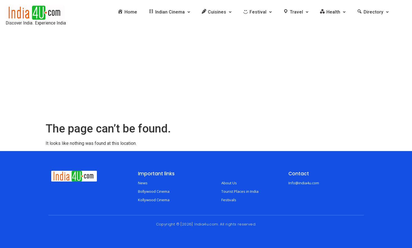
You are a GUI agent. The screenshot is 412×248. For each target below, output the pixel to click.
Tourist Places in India (240, 191)
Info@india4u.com (303, 182)
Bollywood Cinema (154, 191)
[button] (169, 12)
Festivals (228, 199)
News (143, 182)
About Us (229, 182)
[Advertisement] (206, 79)
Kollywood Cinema (154, 199)
